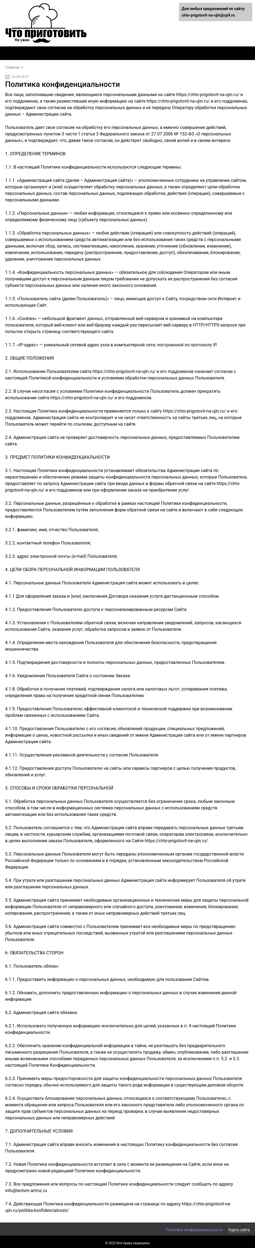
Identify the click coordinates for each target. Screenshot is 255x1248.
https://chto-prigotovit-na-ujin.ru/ (207, 94)
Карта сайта (239, 1230)
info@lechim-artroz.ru (26, 1190)
